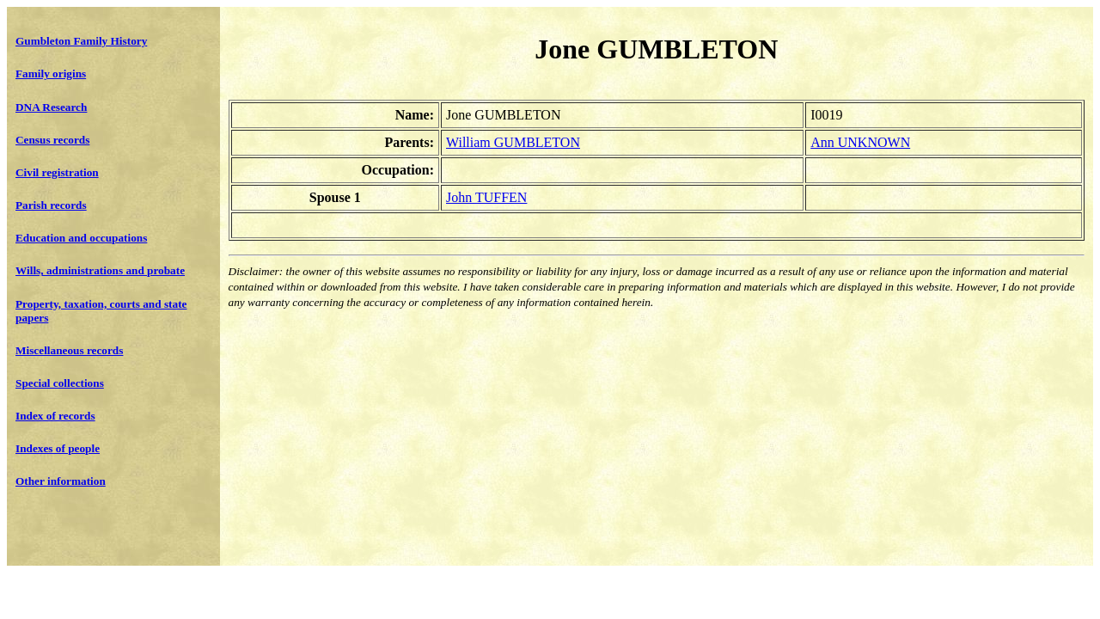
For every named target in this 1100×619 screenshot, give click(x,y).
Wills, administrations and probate (100, 270)
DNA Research (51, 107)
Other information (60, 481)
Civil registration (57, 172)
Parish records (51, 205)
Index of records (55, 415)
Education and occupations (81, 237)
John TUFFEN (486, 197)
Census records (52, 139)
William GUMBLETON (513, 142)
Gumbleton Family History (81, 40)
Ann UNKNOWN (860, 142)
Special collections (59, 383)
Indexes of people (57, 448)
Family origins (50, 73)
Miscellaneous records (69, 350)
